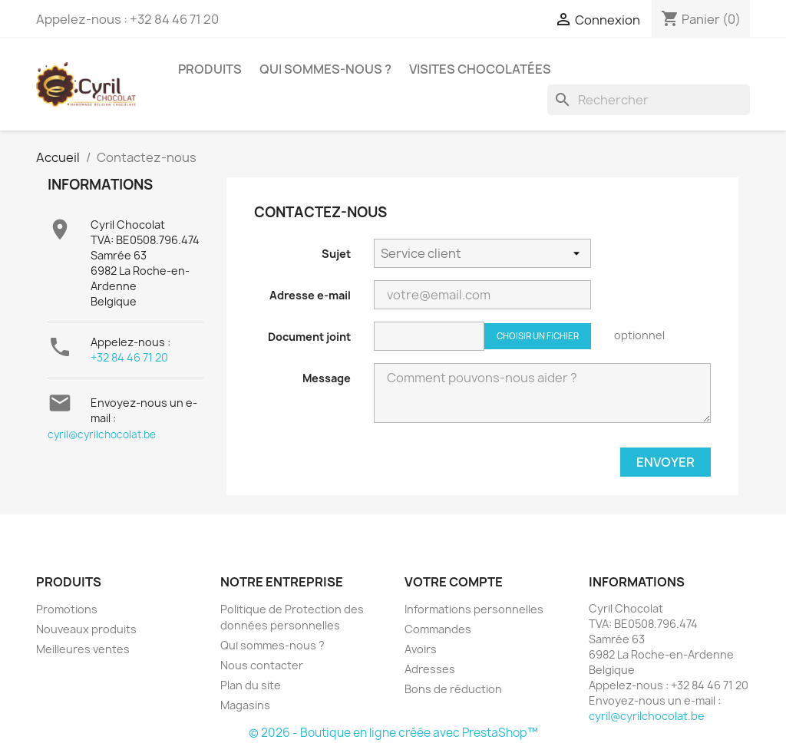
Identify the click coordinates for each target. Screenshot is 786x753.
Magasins (245, 705)
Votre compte (454, 581)
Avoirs (421, 649)
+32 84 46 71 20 (129, 357)
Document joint (309, 336)
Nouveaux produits (86, 629)
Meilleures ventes (83, 649)
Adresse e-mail (310, 295)
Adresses (430, 669)
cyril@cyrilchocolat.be (102, 434)
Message (326, 378)
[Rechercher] (648, 99)
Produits (210, 69)
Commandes (438, 629)
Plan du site (250, 685)
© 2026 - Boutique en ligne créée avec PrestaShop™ (393, 733)
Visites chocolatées (480, 69)
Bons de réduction (453, 689)
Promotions (66, 609)
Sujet (336, 253)
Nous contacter (261, 665)
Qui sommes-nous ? (325, 69)
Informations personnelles (474, 609)
